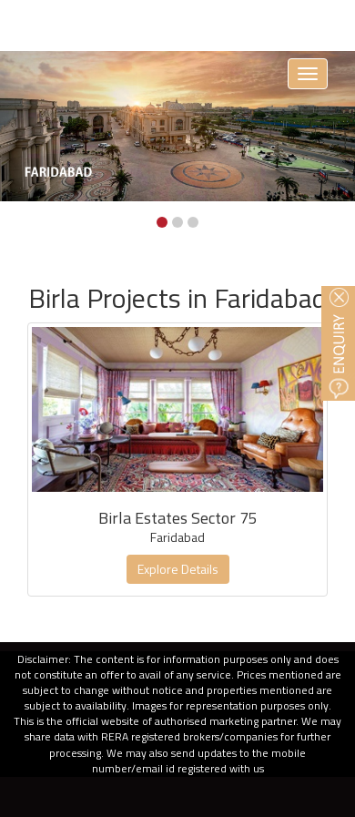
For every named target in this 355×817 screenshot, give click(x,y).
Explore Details (177, 568)
